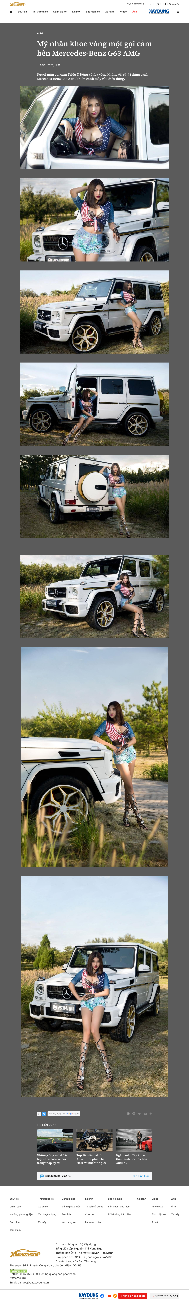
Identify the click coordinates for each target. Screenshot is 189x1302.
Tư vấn (155, 1222)
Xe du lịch (43, 1206)
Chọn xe (89, 1214)
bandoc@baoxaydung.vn (33, 1282)
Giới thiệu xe (159, 1214)
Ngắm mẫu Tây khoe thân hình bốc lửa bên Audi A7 (131, 1159)
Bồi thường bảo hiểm (119, 1214)
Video (123, 11)
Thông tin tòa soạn (133, 1295)
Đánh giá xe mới (71, 1206)
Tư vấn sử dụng (94, 1206)
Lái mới (76, 11)
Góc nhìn (15, 1222)
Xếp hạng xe (69, 1222)
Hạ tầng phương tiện (21, 1214)
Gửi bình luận (141, 1176)
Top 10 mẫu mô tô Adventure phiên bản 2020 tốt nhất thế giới (91, 1159)
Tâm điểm (15, 1229)
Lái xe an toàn (93, 1222)
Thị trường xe (40, 11)
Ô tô (173, 1206)
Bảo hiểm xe (93, 11)
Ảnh (134, 11)
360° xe (22, 11)
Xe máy (42, 1222)
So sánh (66, 1214)
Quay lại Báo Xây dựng (164, 1296)
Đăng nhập (174, 4)
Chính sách (16, 1206)
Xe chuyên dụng (47, 1214)
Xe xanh (109, 11)
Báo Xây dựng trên (64, 1114)
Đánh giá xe (60, 11)
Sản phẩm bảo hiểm (119, 1206)
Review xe (157, 1206)
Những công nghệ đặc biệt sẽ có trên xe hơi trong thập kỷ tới (52, 1159)
